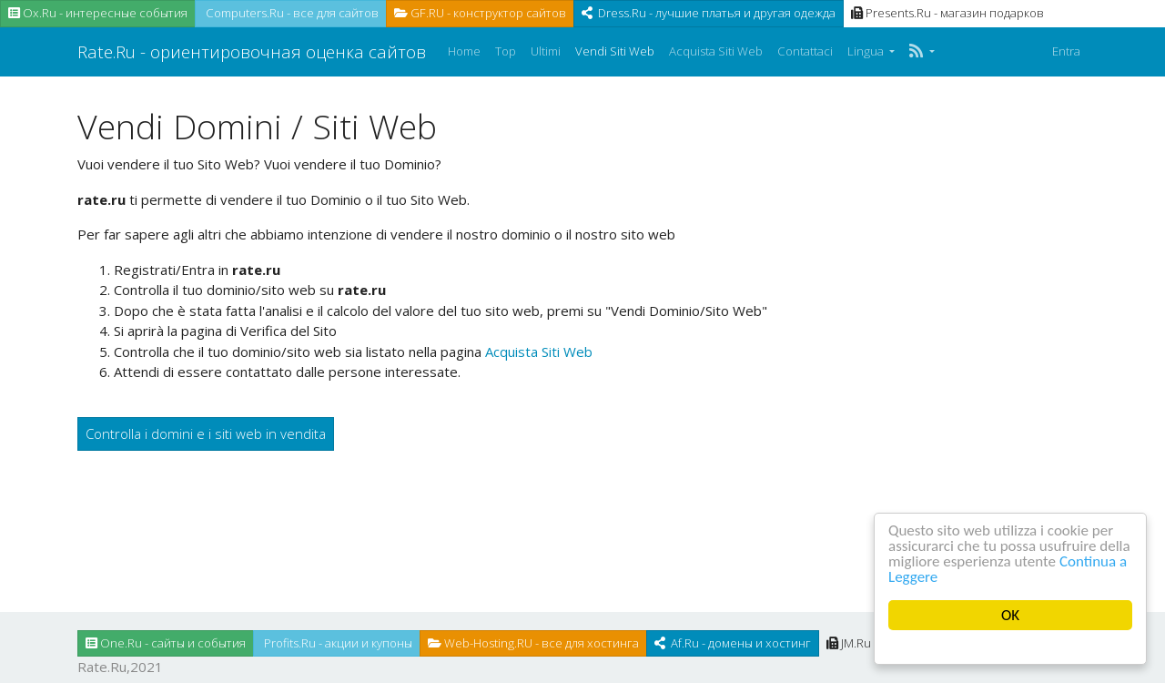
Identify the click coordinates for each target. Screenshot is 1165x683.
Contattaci (805, 51)
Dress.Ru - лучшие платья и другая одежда (709, 13)
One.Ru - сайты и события (166, 643)
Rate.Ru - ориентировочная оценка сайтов (251, 51)
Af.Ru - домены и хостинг (732, 643)
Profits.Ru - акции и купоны (336, 643)
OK (1010, 615)
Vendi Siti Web (614, 51)
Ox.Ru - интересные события (97, 13)
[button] (921, 52)
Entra (1066, 51)
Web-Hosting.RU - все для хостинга (533, 643)
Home (464, 51)
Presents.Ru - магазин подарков (947, 13)
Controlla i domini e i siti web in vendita (206, 433)
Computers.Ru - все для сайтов (291, 13)
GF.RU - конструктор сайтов (480, 13)
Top (505, 51)
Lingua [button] (866, 51)
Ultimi (546, 51)
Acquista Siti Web (716, 51)
